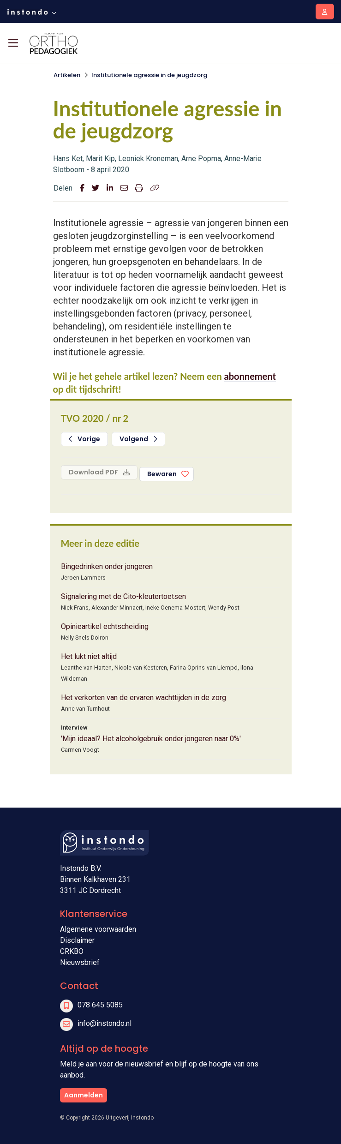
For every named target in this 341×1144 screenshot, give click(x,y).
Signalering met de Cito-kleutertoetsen (123, 596)
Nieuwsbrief (80, 962)
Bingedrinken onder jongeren (107, 566)
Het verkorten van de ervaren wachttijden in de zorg (143, 697)
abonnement (250, 376)
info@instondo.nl (105, 1023)
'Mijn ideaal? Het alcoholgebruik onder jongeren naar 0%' (151, 738)
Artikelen (67, 75)
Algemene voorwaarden (98, 929)
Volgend (138, 438)
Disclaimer (77, 940)
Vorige (85, 438)
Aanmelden (83, 1095)
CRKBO (72, 951)
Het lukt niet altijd (89, 656)
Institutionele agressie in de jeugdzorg (149, 75)
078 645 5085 (100, 1004)
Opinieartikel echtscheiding (105, 626)
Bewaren (162, 474)
